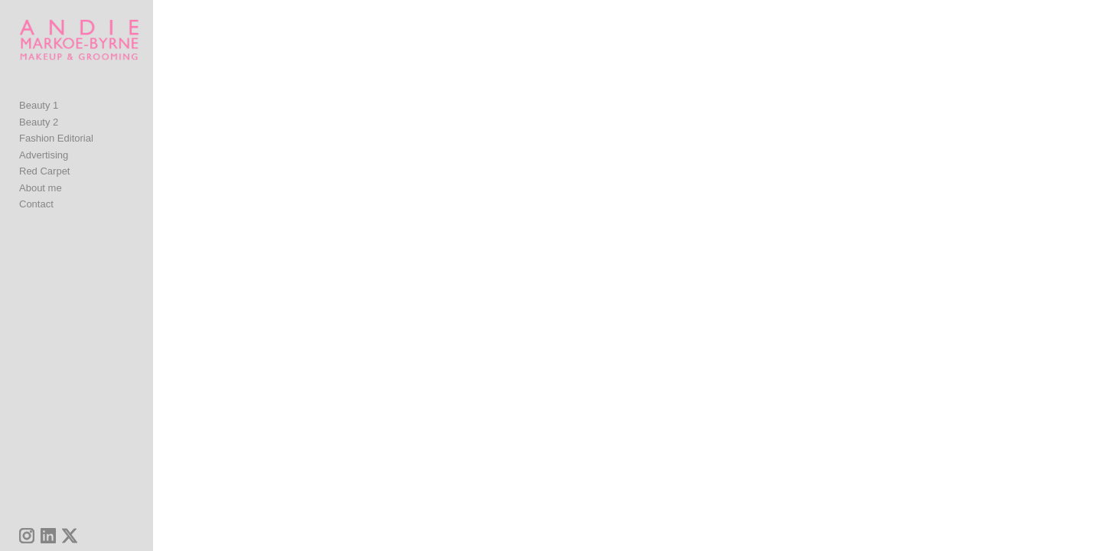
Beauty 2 (38, 139)
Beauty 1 (38, 122)
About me (40, 204)
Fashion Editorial (56, 155)
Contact (36, 221)
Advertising (43, 172)
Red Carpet (44, 188)
